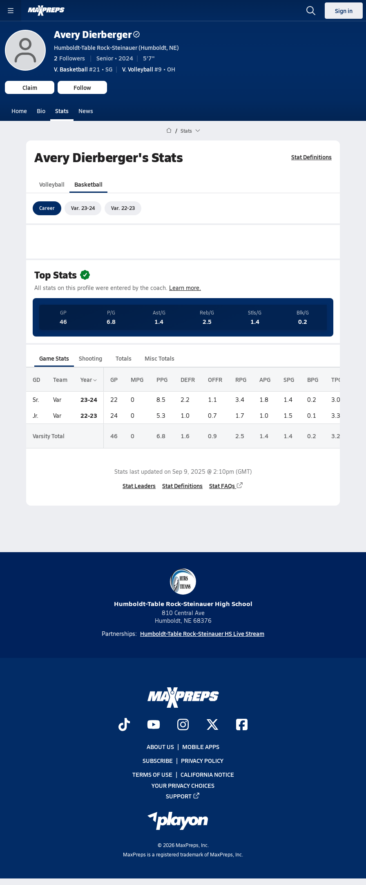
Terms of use (152, 775)
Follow (82, 87)
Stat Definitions (311, 157)
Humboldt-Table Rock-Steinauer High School (183, 588)
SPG (288, 379)
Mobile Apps (200, 746)
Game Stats (54, 358)
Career (47, 208)
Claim (29, 87)
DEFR (188, 379)
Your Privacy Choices (183, 785)
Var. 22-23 (123, 208)
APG (264, 379)
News (85, 111)
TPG (336, 379)
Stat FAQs (226, 485)
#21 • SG (83, 69)
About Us (160, 746)
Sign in (344, 11)
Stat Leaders (139, 485)
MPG (137, 379)
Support (183, 796)
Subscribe (158, 760)
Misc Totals (159, 358)
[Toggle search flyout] (310, 10)
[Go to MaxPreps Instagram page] (183, 725)
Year (88, 379)
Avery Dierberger (97, 34)
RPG (240, 379)
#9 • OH (148, 69)
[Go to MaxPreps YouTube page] (153, 725)
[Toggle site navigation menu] (10, 10)
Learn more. (185, 288)
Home (19, 111)
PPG (161, 379)
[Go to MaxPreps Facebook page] (241, 725)
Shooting (90, 358)
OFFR (215, 379)
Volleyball (52, 184)
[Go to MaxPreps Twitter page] (212, 725)
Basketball (88, 184)
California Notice (207, 775)
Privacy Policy (202, 760)
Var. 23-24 (83, 208)
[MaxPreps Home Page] (169, 130)
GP (114, 379)
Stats (62, 111)
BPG (312, 379)
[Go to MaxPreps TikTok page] (124, 725)
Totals (124, 358)
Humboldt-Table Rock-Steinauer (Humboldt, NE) (116, 47)
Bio (41, 111)
